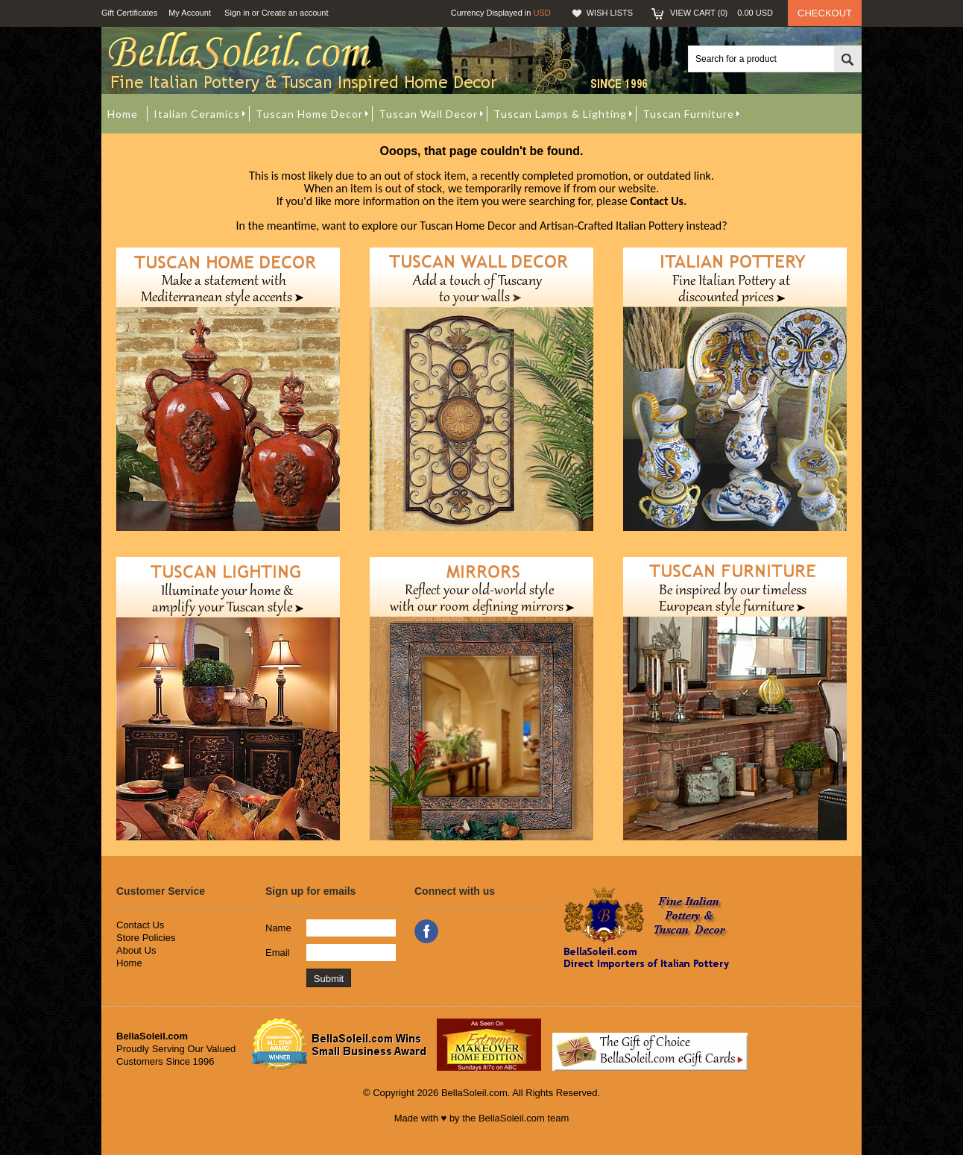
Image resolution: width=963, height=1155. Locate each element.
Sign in (237, 12)
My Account (189, 12)
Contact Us (140, 925)
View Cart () (721, 12)
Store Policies (145, 937)
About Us (136, 950)
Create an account (295, 12)
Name (278, 928)
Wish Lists (610, 12)
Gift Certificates (129, 12)
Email (277, 952)
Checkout (825, 13)
